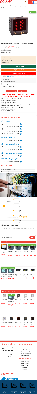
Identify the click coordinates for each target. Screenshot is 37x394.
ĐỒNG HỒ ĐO (9, 6)
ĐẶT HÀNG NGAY (18, 70)
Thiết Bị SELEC (23, 369)
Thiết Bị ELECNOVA (24, 363)
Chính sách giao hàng (7, 352)
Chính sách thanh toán (7, 354)
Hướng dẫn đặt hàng (25, 349)
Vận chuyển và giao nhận (25, 353)
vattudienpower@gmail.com (9, 169)
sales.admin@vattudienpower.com (10, 171)
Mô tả (3, 91)
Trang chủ (3, 6)
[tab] (3, 91)
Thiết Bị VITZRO (24, 365)
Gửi (32, 237)
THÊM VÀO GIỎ (18, 66)
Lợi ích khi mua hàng (25, 351)
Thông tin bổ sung (11, 91)
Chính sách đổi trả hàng (7, 350)
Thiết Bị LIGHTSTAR (24, 361)
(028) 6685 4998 (10, 76)
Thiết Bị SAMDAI (24, 367)
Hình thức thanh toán (25, 355)
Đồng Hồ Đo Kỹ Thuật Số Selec (20, 54)
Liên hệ (18, 73)
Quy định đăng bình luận (7, 237)
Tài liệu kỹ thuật (22, 91)
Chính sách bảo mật (6, 356)
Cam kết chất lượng (24, 346)
